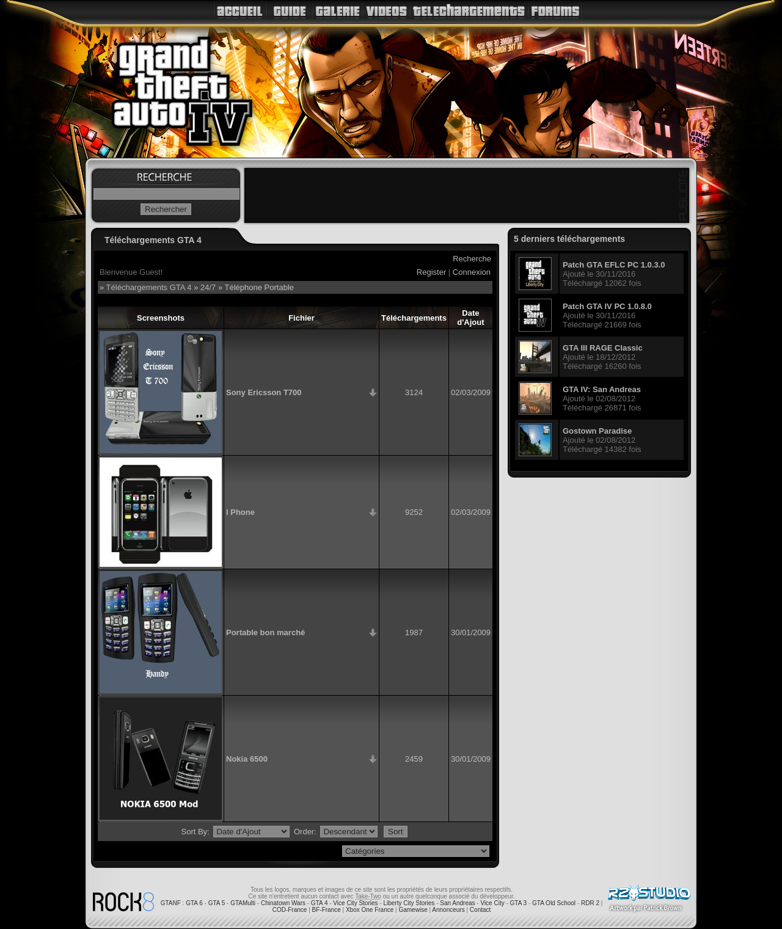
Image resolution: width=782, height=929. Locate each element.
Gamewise (412, 909)
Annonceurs (448, 909)
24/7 (208, 287)
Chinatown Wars (283, 903)
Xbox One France (369, 909)
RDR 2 (590, 903)
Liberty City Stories (408, 903)
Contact (480, 909)
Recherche (472, 258)
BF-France (326, 909)
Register (431, 272)
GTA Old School (554, 903)
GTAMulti (242, 903)
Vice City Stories (355, 903)
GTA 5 (216, 903)
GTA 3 (518, 903)
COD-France (289, 909)
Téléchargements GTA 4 (149, 287)
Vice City (492, 903)
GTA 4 (319, 903)
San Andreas (457, 903)
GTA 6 (194, 903)
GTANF (171, 903)
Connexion (472, 272)
